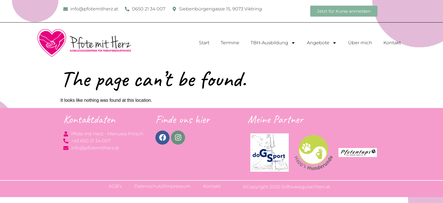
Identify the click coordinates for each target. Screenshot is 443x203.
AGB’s (115, 186)
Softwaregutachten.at (305, 186)
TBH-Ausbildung (273, 43)
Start (204, 42)
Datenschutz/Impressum (162, 186)
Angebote (322, 43)
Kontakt (392, 42)
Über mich (360, 42)
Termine (230, 42)
